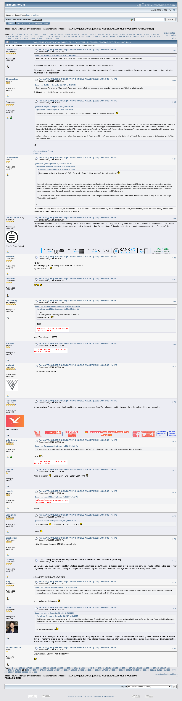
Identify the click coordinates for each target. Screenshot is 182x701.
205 (141, 36)
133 (47, 34)
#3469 (174, 344)
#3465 (174, 218)
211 (6, 38)
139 (68, 34)
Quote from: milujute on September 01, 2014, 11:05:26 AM (55, 521)
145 (89, 34)
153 (116, 34)
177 (44, 36)
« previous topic (169, 33)
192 (96, 36)
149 (102, 34)
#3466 (174, 258)
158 (133, 34)
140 (71, 34)
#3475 (174, 516)
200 (124, 36)
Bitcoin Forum (11, 29)
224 (50, 38)
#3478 (174, 583)
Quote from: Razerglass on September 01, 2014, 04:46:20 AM (56, 446)
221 (40, 38)
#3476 (174, 539)
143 (82, 34)
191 (93, 36)
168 (12, 36)
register (35, 15)
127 (27, 34)
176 (41, 36)
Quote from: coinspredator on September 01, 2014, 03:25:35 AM (57, 306)
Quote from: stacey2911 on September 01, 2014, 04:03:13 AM (56, 497)
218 (30, 38)
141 (75, 34)
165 (157, 34)
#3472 (174, 441)
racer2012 (10, 257)
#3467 (174, 280)
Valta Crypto (11, 440)
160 (140, 34)
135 (54, 34)
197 (113, 36)
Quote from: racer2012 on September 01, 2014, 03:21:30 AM (58, 309)
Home (11, 23)
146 (92, 34)
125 (20, 34)
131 (41, 34)
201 (127, 36)
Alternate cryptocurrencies (30, 29)
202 (130, 36)
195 (106, 36)
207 (148, 36)
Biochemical (12, 538)
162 (147, 34)
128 (30, 34)
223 (47, 38)
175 (37, 36)
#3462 (174, 80)
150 (106, 34)
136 (58, 34)
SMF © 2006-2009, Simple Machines (100, 696)
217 (26, 38)
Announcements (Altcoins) (54, 29)
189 (86, 36)
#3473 (174, 470)
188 (82, 36)
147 (96, 34)
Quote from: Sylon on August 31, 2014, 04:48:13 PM (55, 109)
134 (51, 34)
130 (37, 34)
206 (144, 36)
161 (144, 34)
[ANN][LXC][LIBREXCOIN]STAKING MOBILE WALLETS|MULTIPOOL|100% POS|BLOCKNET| (111, 29)
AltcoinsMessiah (13, 647)
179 (51, 36)
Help (18, 23)
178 (48, 36)
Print (174, 38)
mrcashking (11, 300)
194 (103, 36)
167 (9, 36)
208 (151, 36)
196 (110, 36)
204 (137, 36)
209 (154, 36)
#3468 (174, 301)
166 (6, 36)
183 (65, 36)
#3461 (174, 50)
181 (58, 36)
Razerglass (11, 401)
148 (99, 34)
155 (123, 34)
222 (43, 38)
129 (34, 34)
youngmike (11, 515)
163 (151, 34)
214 (16, 38)
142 (78, 34)
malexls (9, 491)
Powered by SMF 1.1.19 (77, 696)
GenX (8, 607)
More (46, 23)
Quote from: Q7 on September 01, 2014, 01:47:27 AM (53, 164)
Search (25, 23)
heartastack (11, 49)
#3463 (174, 102)
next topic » (171, 35)
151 (109, 34)
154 (120, 34)
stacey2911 (11, 343)
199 (120, 36)
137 (61, 34)
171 (23, 36)
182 (62, 36)
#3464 (174, 159)
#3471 (174, 402)
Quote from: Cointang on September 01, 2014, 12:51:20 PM (56, 587)
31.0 (34, 20)
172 (26, 36)
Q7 (7, 101)
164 (154, 34)
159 (137, 34)
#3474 (174, 492)
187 (79, 36)
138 (65, 34)
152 (113, 34)
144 (85, 34)
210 (158, 36)
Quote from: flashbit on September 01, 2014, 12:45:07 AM (55, 55)
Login (31, 23)
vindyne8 (10, 365)
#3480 (174, 649)
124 (16, 34)
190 (89, 36)
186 (75, 36)
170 (19, 36)
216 (23, 38)
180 (55, 36)
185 (72, 36)
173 (30, 36)
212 (9, 38)
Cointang (10, 560)
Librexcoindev (12, 217)
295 (56, 38)
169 (16, 36)
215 (19, 38)
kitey (8, 581)
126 (23, 34)
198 (117, 36)
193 (99, 36)
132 (44, 34)
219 (33, 38)
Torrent (39, 20)
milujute (9, 469)
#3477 (174, 561)
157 (130, 34)
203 (134, 36)
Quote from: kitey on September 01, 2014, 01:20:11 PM (54, 613)
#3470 (174, 366)
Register (38, 23)
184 (68, 36)
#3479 (174, 608)
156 (127, 34)
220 (37, 38)
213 (12, 38)
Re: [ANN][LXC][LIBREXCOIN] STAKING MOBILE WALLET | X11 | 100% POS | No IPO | (79, 49)
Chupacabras (12, 79)
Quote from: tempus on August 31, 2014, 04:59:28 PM (54, 107)
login (28, 15)
